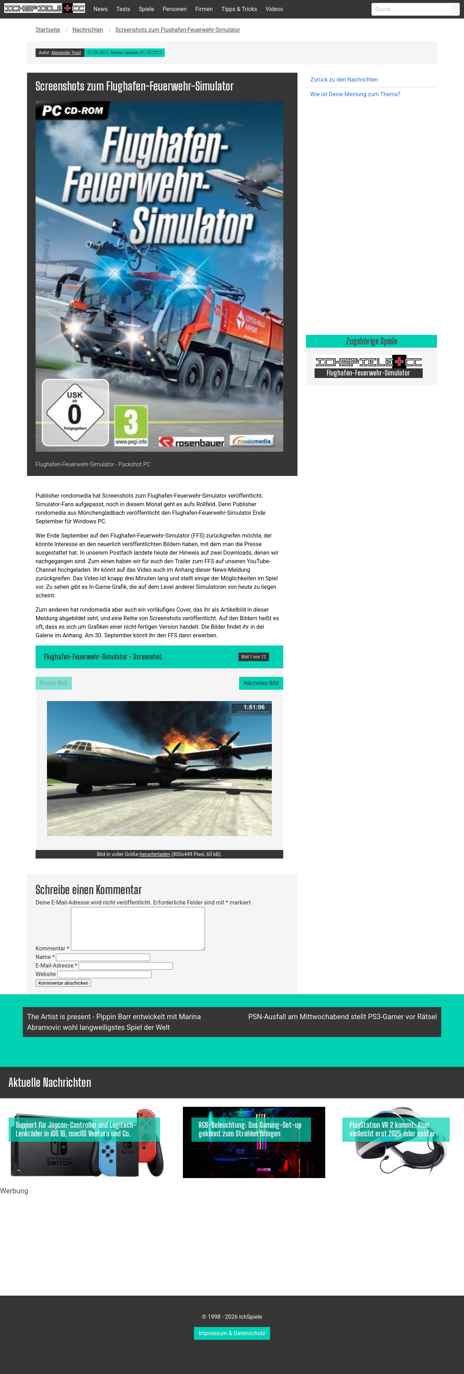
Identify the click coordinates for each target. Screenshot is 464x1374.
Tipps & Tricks (239, 9)
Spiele (146, 9)
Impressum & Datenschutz (232, 1333)
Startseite (48, 29)
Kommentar (52, 948)
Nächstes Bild (261, 683)
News (101, 9)
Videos (274, 9)
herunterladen (154, 854)
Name (45, 957)
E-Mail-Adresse (56, 965)
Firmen (204, 9)
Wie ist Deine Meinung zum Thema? (355, 94)
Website (46, 974)
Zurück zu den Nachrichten (344, 79)
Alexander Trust (66, 52)
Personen (174, 9)
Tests (123, 9)
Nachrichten (87, 29)
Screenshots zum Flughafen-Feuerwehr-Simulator (177, 29)
